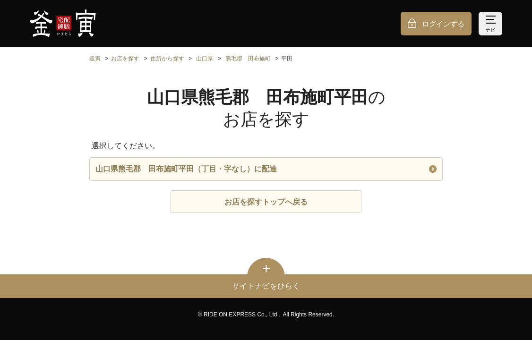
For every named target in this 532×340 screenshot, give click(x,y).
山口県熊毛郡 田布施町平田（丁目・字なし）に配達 (266, 169)
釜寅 (95, 58)
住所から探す (167, 58)
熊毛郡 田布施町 (248, 58)
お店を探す (125, 58)
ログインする (443, 24)
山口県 (204, 58)
